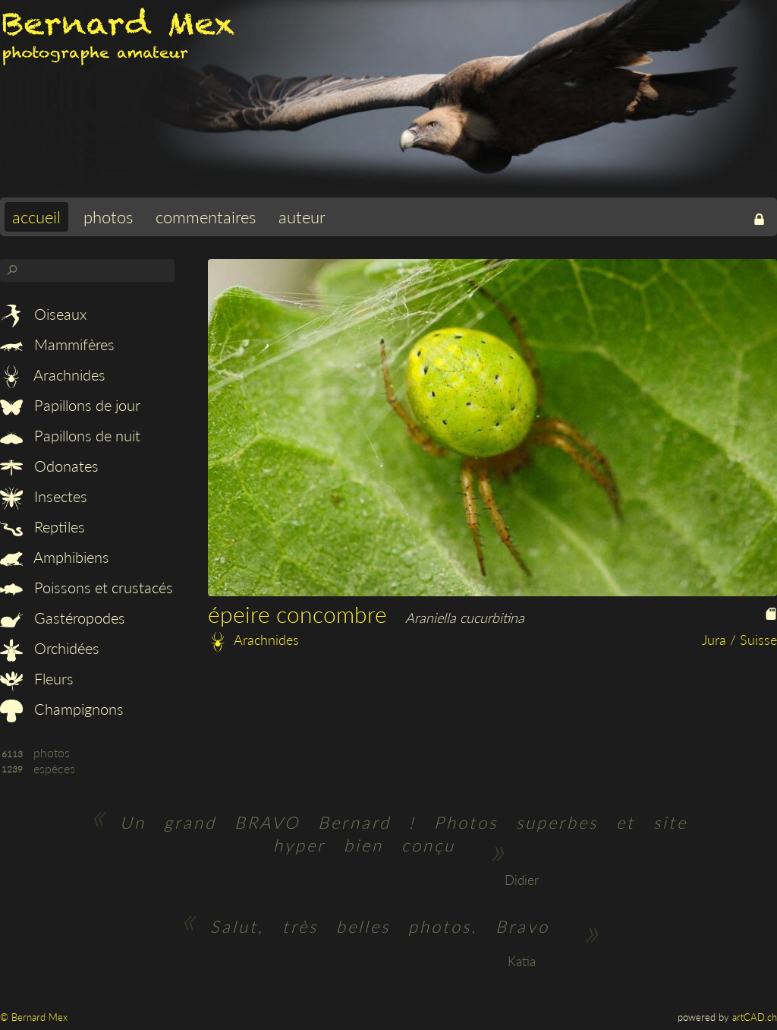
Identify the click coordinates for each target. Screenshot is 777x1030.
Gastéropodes (62, 617)
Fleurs (37, 678)
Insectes (43, 496)
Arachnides (52, 374)
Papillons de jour (70, 405)
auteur (302, 217)
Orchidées (49, 648)
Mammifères (57, 344)
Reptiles (42, 526)
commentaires (206, 217)
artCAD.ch (754, 1017)
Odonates (49, 466)
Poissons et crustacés (86, 587)
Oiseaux (43, 314)
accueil (36, 217)
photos (108, 217)
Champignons (62, 709)
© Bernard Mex (34, 1017)
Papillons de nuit (70, 435)
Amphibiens (54, 557)
